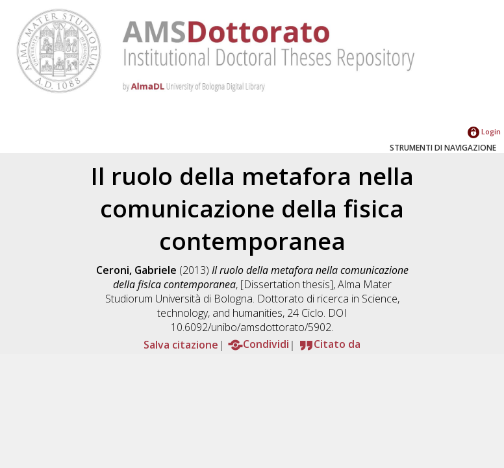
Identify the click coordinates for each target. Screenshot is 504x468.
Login (484, 131)
